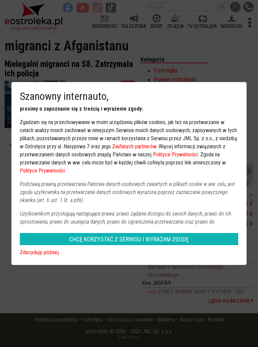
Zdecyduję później (39, 252)
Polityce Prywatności (175, 154)
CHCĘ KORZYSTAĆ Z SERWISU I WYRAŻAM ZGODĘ (129, 239)
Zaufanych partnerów (134, 146)
